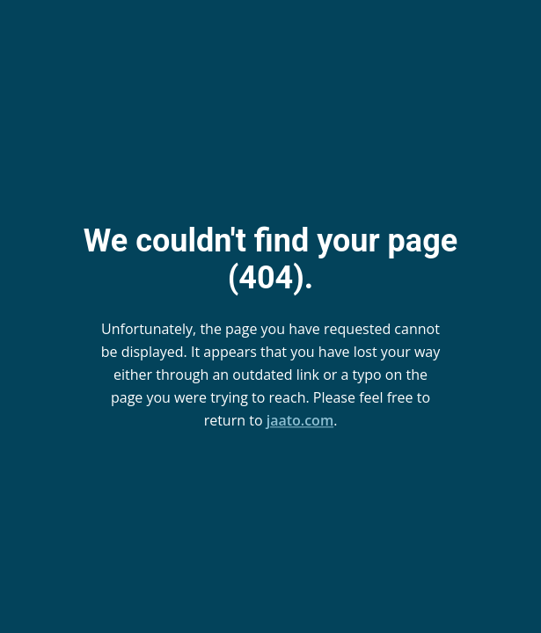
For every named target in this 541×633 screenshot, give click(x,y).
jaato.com (300, 420)
